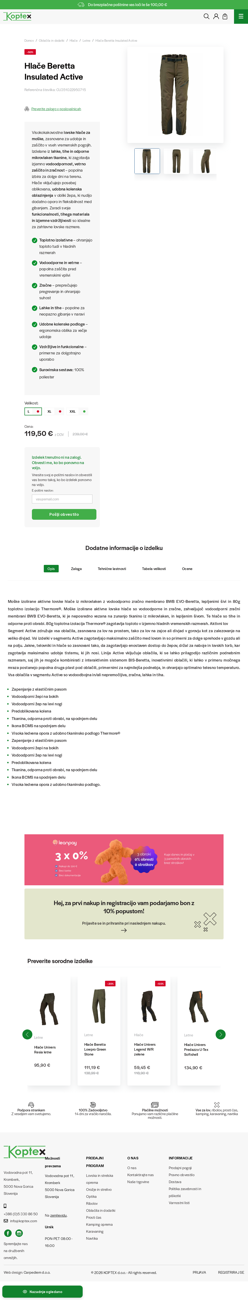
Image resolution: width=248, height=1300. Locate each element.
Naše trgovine (138, 1181)
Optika (91, 1196)
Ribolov (92, 1203)
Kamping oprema (99, 1224)
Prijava (199, 1272)
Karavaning (94, 1231)
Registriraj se (231, 1272)
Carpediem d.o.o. (37, 1272)
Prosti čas (93, 1217)
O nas (131, 1167)
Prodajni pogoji (180, 1167)
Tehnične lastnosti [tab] (112, 568)
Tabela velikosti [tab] (154, 568)
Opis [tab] (51, 568)
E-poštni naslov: (43, 490)
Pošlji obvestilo (64, 514)
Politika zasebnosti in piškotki (185, 1192)
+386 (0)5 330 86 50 (21, 1210)
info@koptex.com (20, 1220)
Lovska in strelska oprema (99, 1179)
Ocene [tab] (187, 568)
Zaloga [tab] (76, 568)
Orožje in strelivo (99, 1189)
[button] (220, 1034)
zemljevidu (58, 1215)
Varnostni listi (179, 1202)
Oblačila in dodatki (100, 1210)
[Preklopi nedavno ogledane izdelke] (42, 1292)
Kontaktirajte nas (140, 1174)
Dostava (175, 1181)
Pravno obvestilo (181, 1174)
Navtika (92, 1238)
